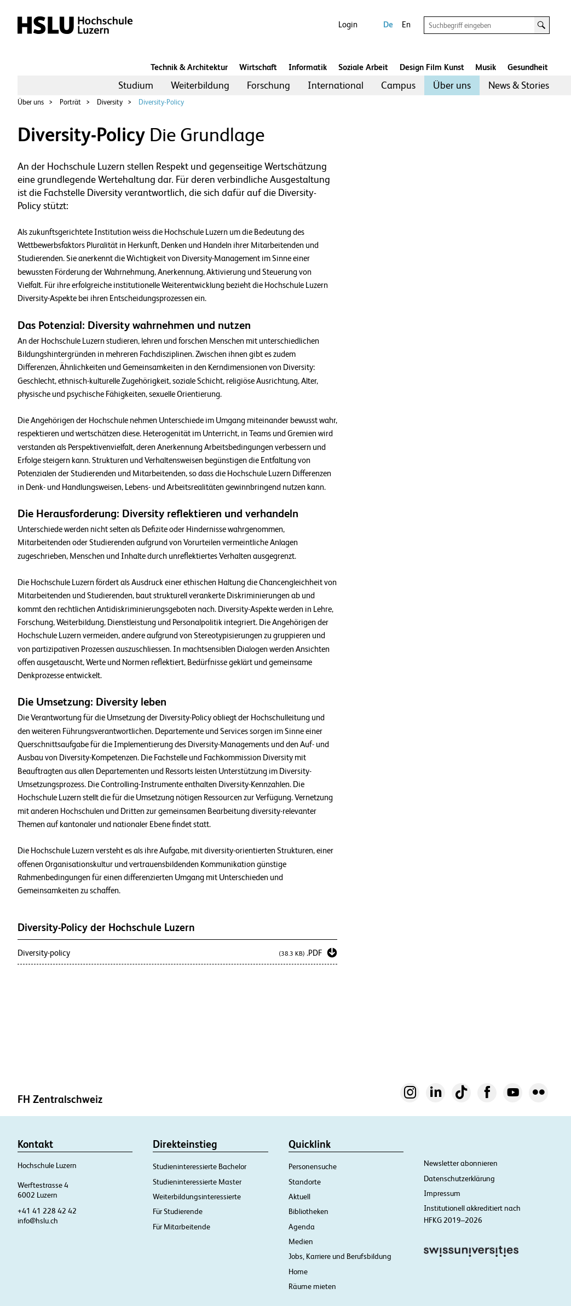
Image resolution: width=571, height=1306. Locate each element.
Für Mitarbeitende (181, 1226)
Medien (301, 1241)
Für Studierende (178, 1211)
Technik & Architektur (189, 67)
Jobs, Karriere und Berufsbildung (340, 1256)
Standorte (305, 1181)
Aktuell (299, 1196)
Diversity (110, 102)
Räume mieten (312, 1286)
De (388, 24)
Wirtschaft (258, 67)
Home (298, 1271)
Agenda (302, 1226)
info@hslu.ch (38, 1220)
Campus (398, 85)
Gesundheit (527, 67)
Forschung (268, 85)
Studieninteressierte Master (197, 1181)
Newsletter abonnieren (461, 1163)
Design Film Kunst (432, 67)
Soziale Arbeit (363, 67)
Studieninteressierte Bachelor (199, 1166)
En (406, 24)
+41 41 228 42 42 (47, 1210)
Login (347, 24)
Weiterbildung (200, 85)
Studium (135, 85)
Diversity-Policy (161, 102)
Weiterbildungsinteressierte (197, 1196)
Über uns (452, 85)
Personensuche (313, 1166)
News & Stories (518, 85)
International (336, 85)
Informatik (308, 67)
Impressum (442, 1193)
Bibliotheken (308, 1211)
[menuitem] (135, 85)
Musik (485, 67)
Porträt (70, 102)
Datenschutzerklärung (459, 1178)
